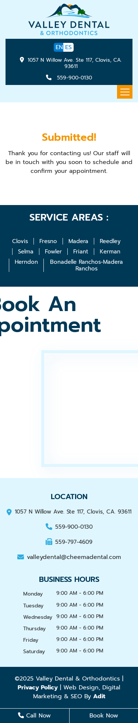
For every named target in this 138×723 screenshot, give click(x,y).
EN (59, 47)
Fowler (53, 252)
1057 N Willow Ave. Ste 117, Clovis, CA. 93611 (75, 63)
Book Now (103, 715)
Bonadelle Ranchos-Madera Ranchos (86, 265)
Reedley (110, 241)
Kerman (110, 252)
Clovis (20, 241)
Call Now (34, 715)
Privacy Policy (38, 687)
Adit (99, 696)
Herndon (26, 262)
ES (68, 47)
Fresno (48, 241)
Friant (80, 252)
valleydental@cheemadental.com (69, 557)
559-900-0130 (73, 77)
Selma (25, 252)
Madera (78, 241)
